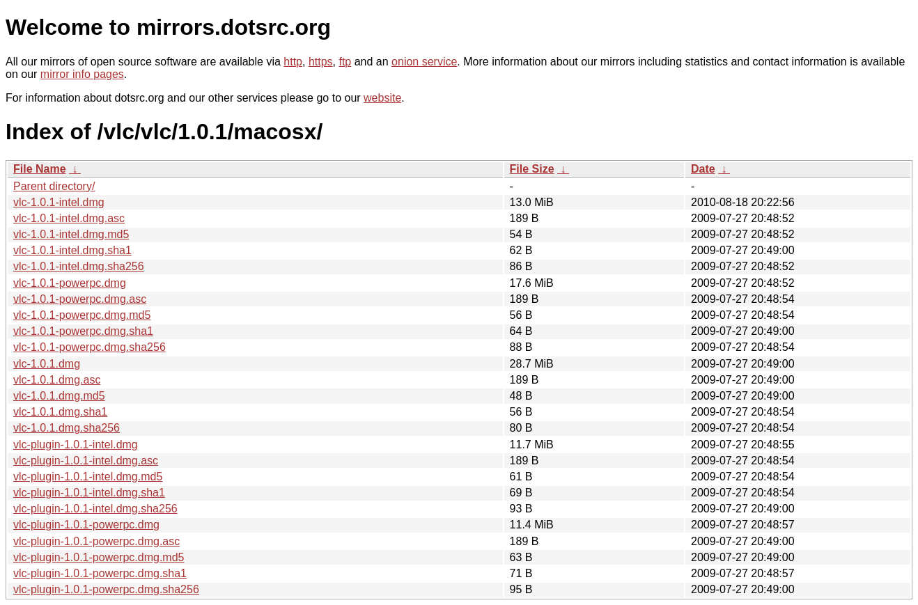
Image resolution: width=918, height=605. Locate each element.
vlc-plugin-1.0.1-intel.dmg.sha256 (95, 508)
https (321, 62)
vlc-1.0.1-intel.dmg (58, 202)
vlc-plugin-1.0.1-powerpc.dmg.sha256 (106, 589)
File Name (39, 169)
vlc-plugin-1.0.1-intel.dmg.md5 (87, 476)
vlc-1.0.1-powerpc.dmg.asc (79, 299)
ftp (345, 62)
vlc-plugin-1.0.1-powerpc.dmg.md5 (98, 557)
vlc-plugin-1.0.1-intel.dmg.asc (85, 460)
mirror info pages (82, 74)
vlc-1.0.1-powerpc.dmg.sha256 (89, 347)
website (382, 98)
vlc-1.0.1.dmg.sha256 (66, 428)
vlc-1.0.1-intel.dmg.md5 (71, 234)
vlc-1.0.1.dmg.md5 (59, 396)
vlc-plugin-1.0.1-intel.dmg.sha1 (89, 492)
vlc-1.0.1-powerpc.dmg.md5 (81, 315)
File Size (532, 169)
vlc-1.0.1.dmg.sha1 (60, 412)
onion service (424, 62)
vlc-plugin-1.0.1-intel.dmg (75, 444)
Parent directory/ (54, 186)
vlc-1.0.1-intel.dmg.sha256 (78, 266)
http (292, 62)
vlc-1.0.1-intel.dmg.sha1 (72, 250)
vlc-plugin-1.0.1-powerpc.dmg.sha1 (100, 573)
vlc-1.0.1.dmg (46, 364)
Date (703, 169)
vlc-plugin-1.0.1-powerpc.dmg (86, 525)
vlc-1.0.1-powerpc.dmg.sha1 (83, 331)
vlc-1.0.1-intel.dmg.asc (69, 218)
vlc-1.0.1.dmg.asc (56, 380)
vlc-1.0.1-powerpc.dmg (69, 283)
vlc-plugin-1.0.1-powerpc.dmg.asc (96, 541)
